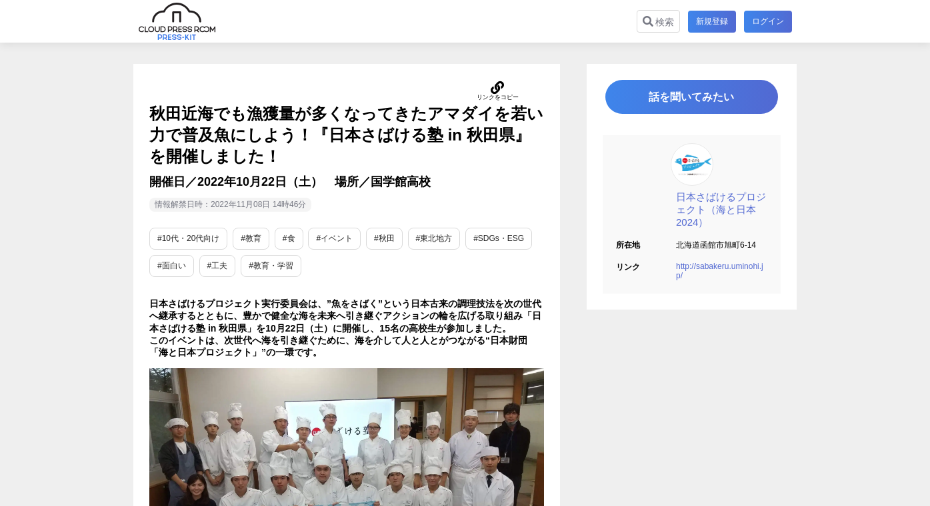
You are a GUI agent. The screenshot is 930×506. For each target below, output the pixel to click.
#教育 (251, 238)
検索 (658, 21)
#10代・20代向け (188, 238)
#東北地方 (434, 238)
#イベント (334, 238)
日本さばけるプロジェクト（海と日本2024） (721, 210)
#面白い (171, 265)
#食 (289, 238)
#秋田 (384, 238)
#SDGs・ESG (498, 238)
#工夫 (217, 265)
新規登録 (712, 21)
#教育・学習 (271, 265)
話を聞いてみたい (692, 97)
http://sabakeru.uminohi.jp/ (719, 272)
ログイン (768, 21)
